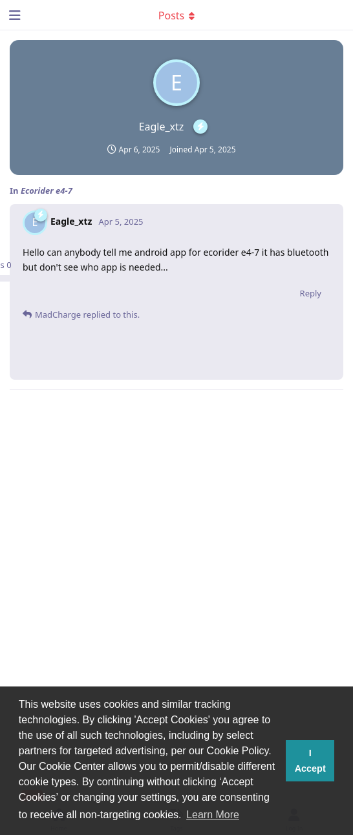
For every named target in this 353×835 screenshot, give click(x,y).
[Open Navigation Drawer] (13, 15)
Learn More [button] (212, 814)
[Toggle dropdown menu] (176, 15)
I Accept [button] (310, 761)
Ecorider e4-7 (46, 190)
